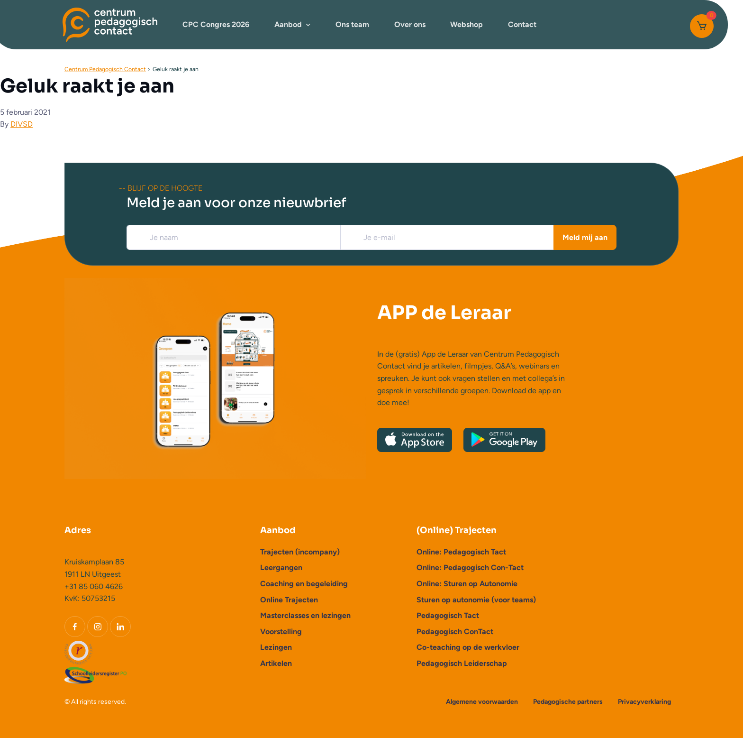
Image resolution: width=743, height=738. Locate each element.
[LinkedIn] (120, 626)
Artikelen (276, 663)
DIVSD (21, 124)
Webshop (466, 24)
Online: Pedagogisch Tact (461, 551)
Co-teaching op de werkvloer (468, 647)
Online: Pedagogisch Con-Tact (470, 567)
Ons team (352, 24)
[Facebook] (74, 626)
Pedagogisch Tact (448, 615)
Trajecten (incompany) (300, 551)
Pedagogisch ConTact (455, 631)
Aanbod (288, 24)
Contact (522, 24)
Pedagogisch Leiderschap (462, 663)
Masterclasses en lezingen (305, 615)
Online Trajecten (289, 599)
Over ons (410, 24)
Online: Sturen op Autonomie (467, 583)
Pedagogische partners (568, 702)
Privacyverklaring (644, 702)
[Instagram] (97, 626)
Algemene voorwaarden (482, 702)
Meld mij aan (584, 237)
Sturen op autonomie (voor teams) (476, 599)
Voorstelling (281, 631)
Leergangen (281, 567)
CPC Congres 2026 (215, 24)
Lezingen (276, 647)
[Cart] (702, 26)
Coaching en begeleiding (304, 583)
